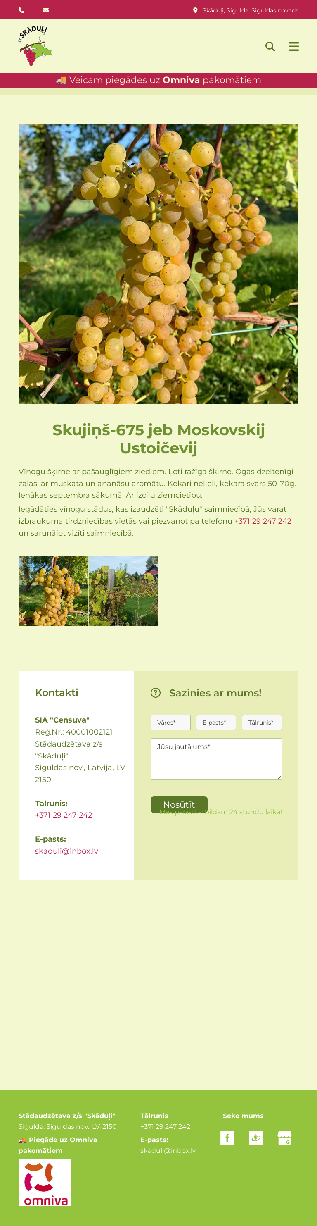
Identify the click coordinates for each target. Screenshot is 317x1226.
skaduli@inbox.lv (66, 851)
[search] (270, 46)
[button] (289, 47)
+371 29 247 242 (262, 521)
